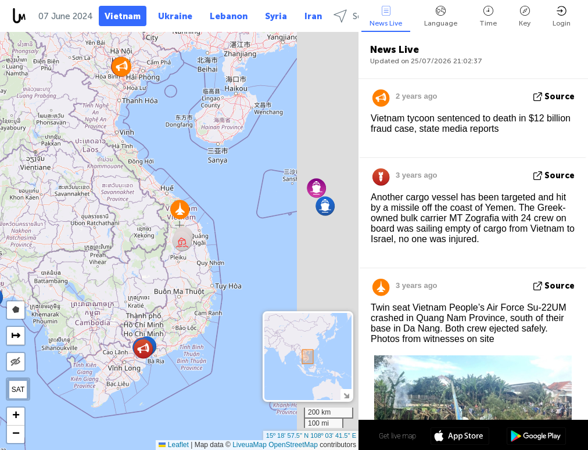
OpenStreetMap (293, 445)
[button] (325, 206)
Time (488, 16)
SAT (18, 390)
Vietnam (123, 16)
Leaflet (173, 445)
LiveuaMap (249, 445)
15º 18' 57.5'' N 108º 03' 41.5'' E (311, 435)
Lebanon (229, 16)
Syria (276, 16)
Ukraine (175, 16)
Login (562, 16)
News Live (386, 16)
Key (524, 16)
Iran (313, 16)
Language (440, 16)
